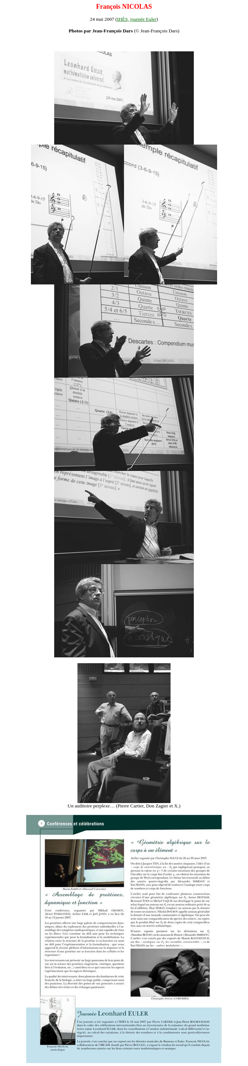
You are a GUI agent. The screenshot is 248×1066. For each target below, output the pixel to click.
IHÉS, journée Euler (136, 19)
